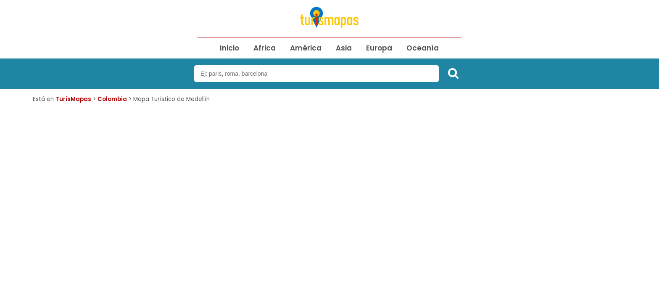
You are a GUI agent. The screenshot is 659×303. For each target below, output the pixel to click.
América (306, 48)
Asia (344, 48)
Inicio (229, 48)
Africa (264, 48)
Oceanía (422, 48)
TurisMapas (73, 99)
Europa (379, 48)
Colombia (112, 99)
